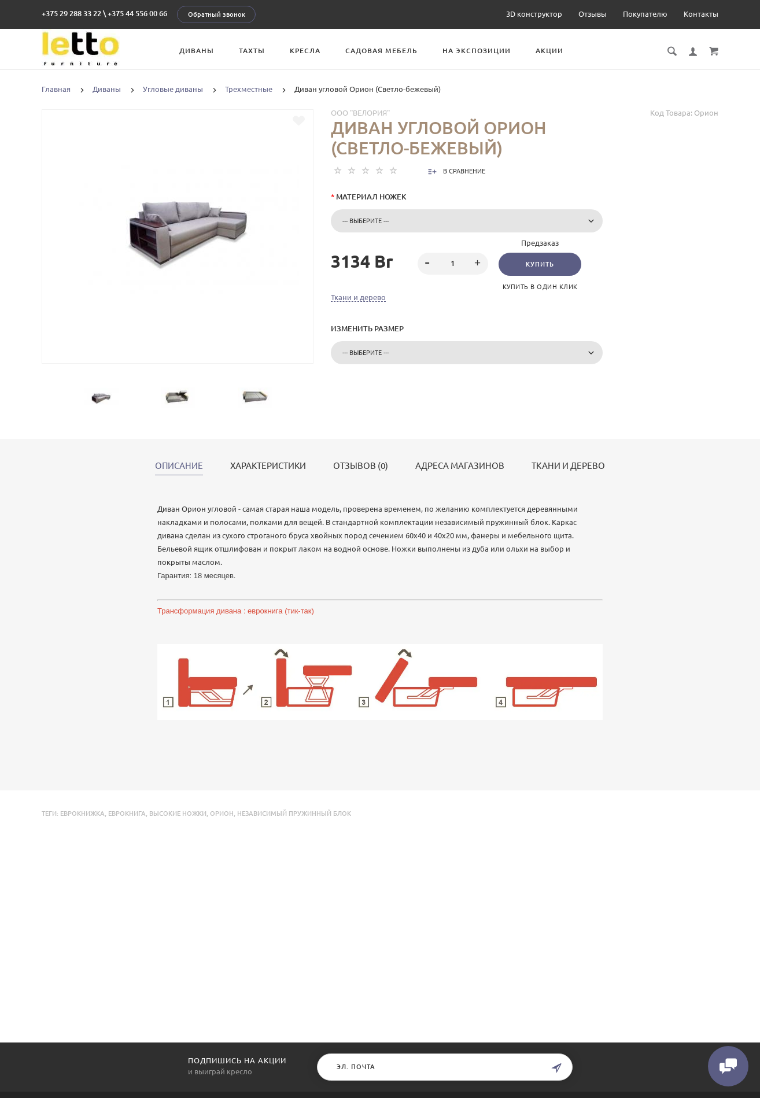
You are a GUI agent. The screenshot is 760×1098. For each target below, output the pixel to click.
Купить (540, 264)
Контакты (701, 14)
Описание (179, 466)
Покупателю (645, 14)
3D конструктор (534, 14)
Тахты (252, 50)
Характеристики (268, 466)
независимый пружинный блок (294, 813)
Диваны (196, 50)
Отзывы (592, 14)
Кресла (305, 50)
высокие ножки (177, 813)
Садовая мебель (381, 50)
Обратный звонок (216, 14)
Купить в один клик (540, 286)
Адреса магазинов (459, 466)
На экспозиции (476, 50)
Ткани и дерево (358, 297)
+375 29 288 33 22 (71, 13)
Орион (222, 813)
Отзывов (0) (360, 466)
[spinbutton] (453, 264)
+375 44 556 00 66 (137, 13)
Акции (549, 50)
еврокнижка (82, 813)
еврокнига (127, 813)
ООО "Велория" (360, 113)
